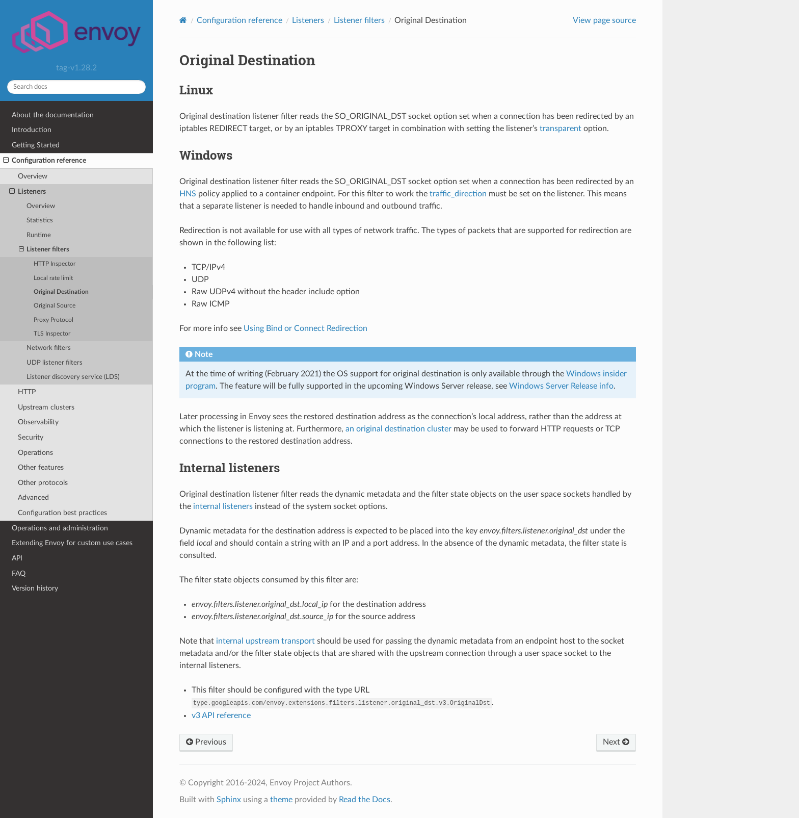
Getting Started (36, 145)
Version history (35, 588)
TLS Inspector (52, 334)
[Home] (183, 20)
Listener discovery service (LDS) (72, 377)
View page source (604, 20)
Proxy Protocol (53, 320)
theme (281, 800)
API (17, 558)
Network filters (48, 348)
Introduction (31, 130)
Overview (32, 176)
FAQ (18, 573)
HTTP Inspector (54, 264)
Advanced (33, 497)
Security (30, 437)
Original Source (54, 306)
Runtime (38, 235)
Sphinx (229, 800)
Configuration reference (44, 160)
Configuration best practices (62, 513)
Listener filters (44, 249)
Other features (41, 467)
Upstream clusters (46, 407)
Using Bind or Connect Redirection (305, 328)
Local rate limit (53, 278)
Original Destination (61, 292)
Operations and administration (60, 528)
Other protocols (43, 483)
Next (616, 742)
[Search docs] (76, 87)
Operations (35, 452)
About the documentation (53, 115)
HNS (187, 194)
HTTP (27, 392)
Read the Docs (364, 800)
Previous (206, 742)
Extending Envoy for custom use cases (72, 543)
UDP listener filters (54, 363)
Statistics (39, 220)
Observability (38, 422)
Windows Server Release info (561, 386)
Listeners (27, 191)
